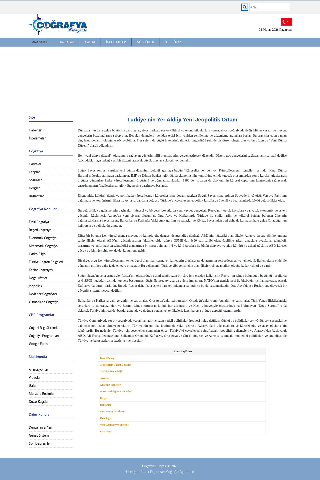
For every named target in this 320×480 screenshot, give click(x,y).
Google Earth (38, 344)
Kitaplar (34, 172)
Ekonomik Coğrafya (42, 238)
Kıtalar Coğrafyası (41, 270)
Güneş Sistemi (39, 435)
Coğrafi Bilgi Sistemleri (44, 328)
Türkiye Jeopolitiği (111, 371)
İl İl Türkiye (174, 42)
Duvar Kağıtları (39, 401)
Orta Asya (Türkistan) (113, 411)
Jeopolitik (35, 286)
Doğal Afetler (38, 278)
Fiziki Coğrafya (39, 222)
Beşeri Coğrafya (40, 230)
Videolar (35, 377)
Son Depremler (40, 443)
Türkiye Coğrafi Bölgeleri (46, 262)
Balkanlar (105, 404)
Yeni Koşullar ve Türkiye (114, 424)
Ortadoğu (105, 418)
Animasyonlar (38, 369)
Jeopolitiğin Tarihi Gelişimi (115, 364)
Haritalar (66, 42)
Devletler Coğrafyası (43, 294)
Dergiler (34, 188)
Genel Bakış (107, 358)
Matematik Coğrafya (43, 246)
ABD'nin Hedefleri (110, 384)
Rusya (103, 398)
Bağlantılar (36, 196)
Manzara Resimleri (42, 393)
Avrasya (104, 378)
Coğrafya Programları (44, 336)
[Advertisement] (160, 80)
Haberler (35, 130)
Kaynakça (106, 431)
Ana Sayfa (39, 42)
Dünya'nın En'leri (40, 427)
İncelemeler (116, 42)
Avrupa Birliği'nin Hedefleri (116, 391)
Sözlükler (145, 42)
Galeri (90, 42)
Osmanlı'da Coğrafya (43, 302)
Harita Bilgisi (37, 254)
